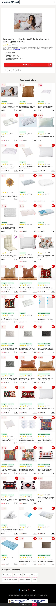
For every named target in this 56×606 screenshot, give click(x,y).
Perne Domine (7, 575)
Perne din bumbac (25, 580)
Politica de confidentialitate (28, 595)
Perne (34, 580)
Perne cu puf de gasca (30, 575)
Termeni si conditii (13, 595)
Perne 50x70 (17, 575)
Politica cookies (42, 595)
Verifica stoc (37, 65)
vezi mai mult (16, 49)
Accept (34, 604)
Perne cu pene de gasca (10, 580)
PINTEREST (32, 590)
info (16, 110)
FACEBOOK (23, 590)
